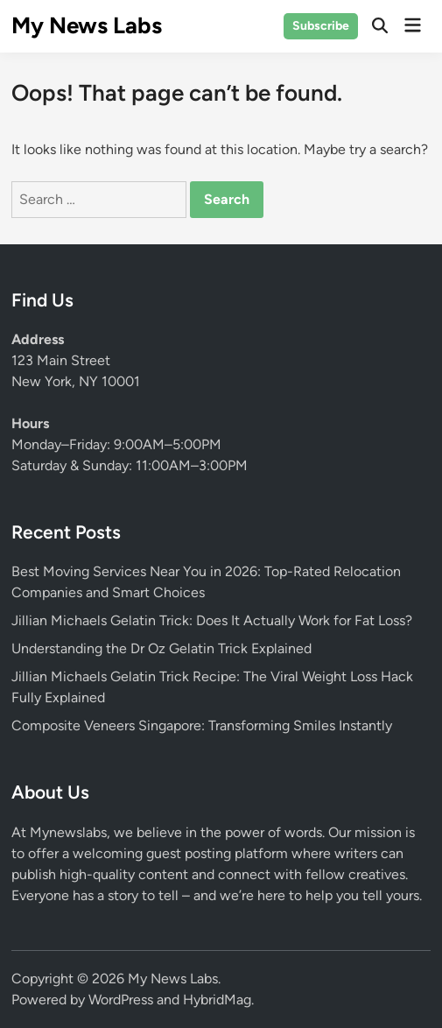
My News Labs (86, 25)
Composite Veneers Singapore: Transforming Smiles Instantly (201, 725)
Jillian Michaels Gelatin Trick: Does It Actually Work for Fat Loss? (211, 620)
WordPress (120, 999)
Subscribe (320, 25)
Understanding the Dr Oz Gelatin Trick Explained (161, 648)
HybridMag (217, 999)
